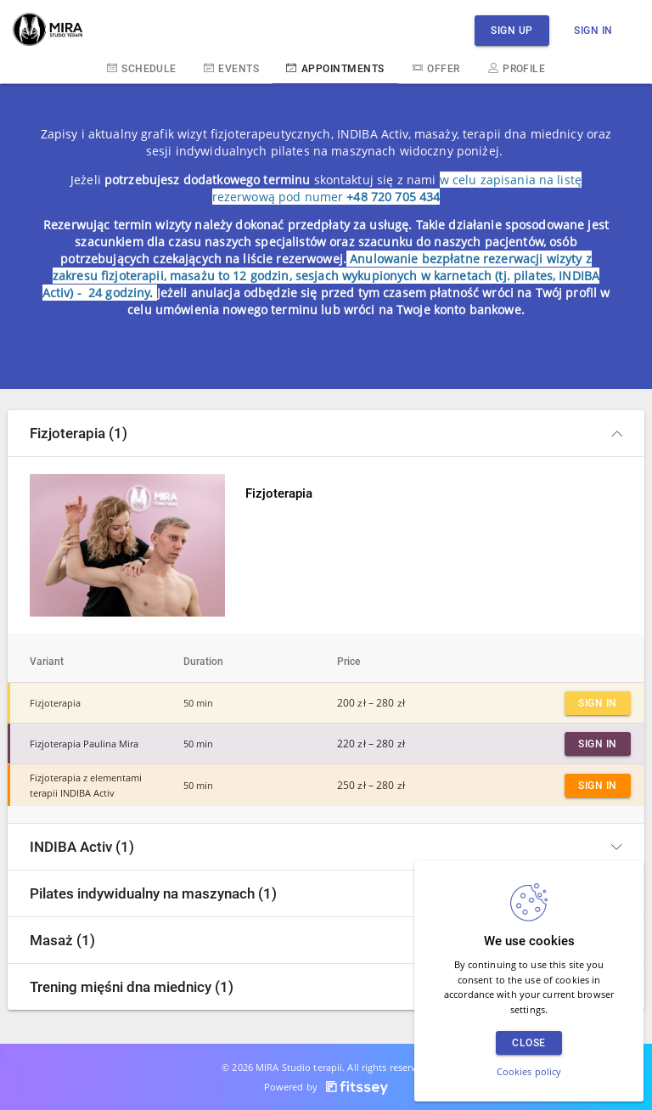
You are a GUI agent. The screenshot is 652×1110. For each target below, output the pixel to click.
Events (231, 68)
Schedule (142, 68)
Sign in (593, 30)
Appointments (335, 68)
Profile (517, 68)
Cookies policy (529, 1071)
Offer (436, 68)
